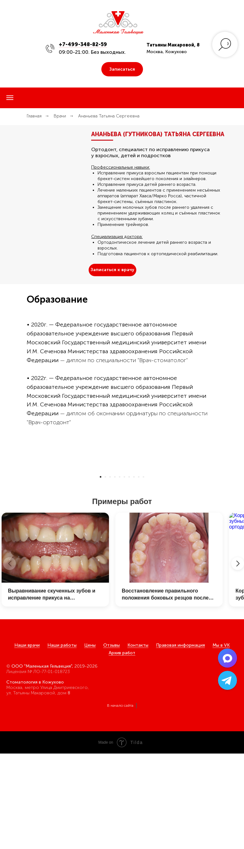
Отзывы (111, 740)
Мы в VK (221, 740)
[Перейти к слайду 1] (100, 572)
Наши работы (62, 740)
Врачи (60, 116)
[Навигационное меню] (9, 97)
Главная (34, 116)
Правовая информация (180, 740)
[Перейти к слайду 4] (115, 572)
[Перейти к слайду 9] (138, 572)
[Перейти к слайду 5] (119, 572)
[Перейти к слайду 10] (143, 572)
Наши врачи (27, 740)
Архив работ (122, 748)
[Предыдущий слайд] (13, 515)
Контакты (137, 740)
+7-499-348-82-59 (83, 44)
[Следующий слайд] (230, 515)
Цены (90, 740)
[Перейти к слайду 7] (129, 572)
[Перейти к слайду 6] (124, 572)
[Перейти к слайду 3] (110, 572)
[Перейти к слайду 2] (105, 572)
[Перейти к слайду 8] (134, 572)
